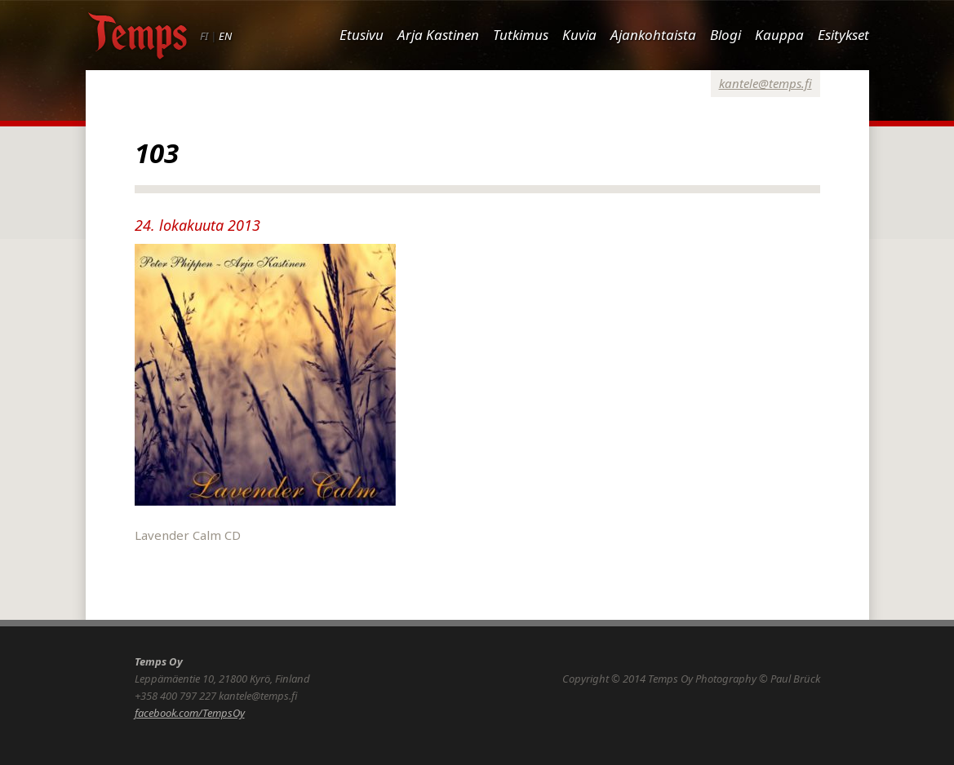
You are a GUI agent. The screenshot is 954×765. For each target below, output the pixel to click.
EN (225, 36)
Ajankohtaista (653, 34)
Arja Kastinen (438, 34)
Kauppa (779, 34)
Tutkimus (520, 34)
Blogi (725, 34)
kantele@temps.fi (765, 83)
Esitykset (843, 34)
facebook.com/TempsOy (190, 712)
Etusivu (361, 34)
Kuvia (579, 34)
